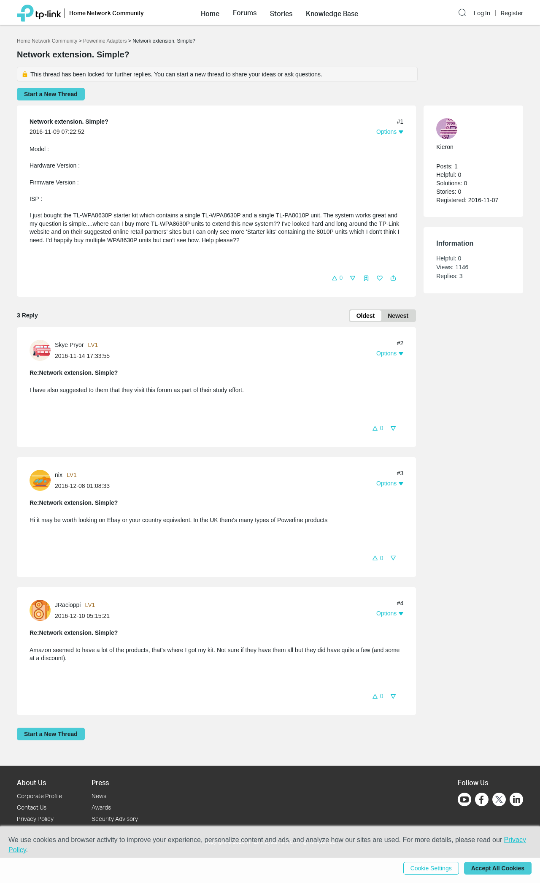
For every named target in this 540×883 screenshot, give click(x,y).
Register (512, 13)
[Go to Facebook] (482, 799)
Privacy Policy (35, 818)
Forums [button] (244, 12)
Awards (101, 807)
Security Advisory (115, 818)
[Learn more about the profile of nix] (42, 480)
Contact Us (31, 807)
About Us (31, 782)
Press (100, 782)
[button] (210, 12)
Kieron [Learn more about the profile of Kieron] (444, 147)
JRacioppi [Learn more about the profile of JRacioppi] (68, 604)
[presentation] (40, 350)
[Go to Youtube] (464, 799)
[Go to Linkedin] (516, 799)
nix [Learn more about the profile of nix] (58, 474)
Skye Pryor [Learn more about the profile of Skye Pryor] (69, 344)
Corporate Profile (39, 795)
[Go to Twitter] (499, 800)
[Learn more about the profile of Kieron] (469, 128)
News (99, 795)
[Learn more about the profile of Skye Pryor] (42, 350)
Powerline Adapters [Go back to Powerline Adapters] (105, 41)
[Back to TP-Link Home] (39, 12)
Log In (482, 13)
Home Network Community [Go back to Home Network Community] (47, 41)
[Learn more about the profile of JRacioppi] (42, 609)
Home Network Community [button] (106, 12)
